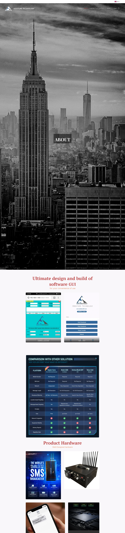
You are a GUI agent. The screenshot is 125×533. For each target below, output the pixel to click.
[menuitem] (81, 8)
